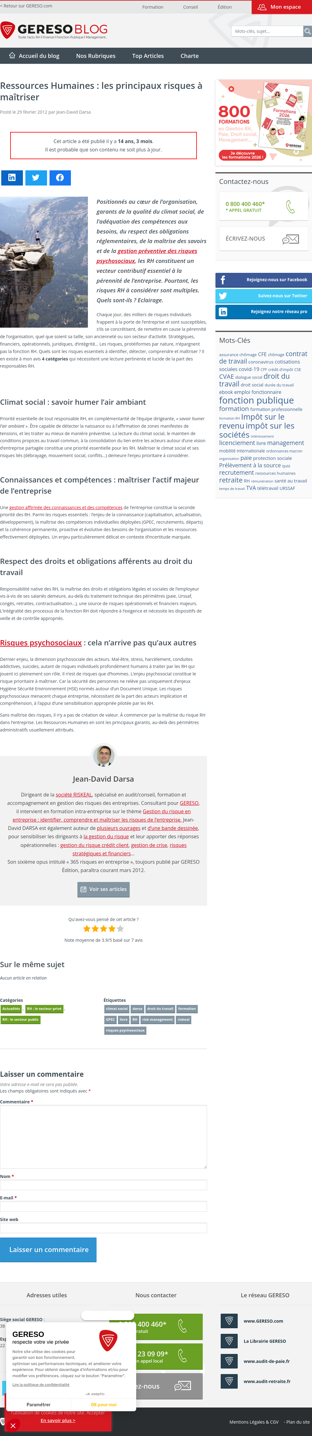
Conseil (190, 7)
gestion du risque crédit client (94, 845)
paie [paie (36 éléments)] (246, 457)
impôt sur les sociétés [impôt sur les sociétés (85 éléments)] (256, 430)
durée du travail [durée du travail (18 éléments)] (279, 385)
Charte (189, 55)
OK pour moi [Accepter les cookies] (103, 1405)
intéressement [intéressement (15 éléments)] (262, 436)
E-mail (8, 1198)
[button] (13, 1425)
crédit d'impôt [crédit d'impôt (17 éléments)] (280, 369)
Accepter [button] (96, 1412)
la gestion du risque (106, 836)
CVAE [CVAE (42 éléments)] (226, 376)
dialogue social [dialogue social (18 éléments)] (248, 377)
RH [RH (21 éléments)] (247, 481)
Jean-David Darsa (73, 112)
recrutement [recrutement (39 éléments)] (236, 472)
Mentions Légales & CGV (254, 1422)
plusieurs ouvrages (119, 828)
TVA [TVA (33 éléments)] (251, 487)
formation (187, 1008)
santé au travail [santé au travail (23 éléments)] (291, 481)
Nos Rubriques (95, 55)
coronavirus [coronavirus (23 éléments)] (260, 362)
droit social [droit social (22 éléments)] (252, 385)
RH (134, 1019)
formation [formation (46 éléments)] (234, 408)
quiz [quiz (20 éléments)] (286, 466)
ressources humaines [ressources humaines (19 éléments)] (275, 473)
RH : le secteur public (20, 1019)
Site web (9, 1219)
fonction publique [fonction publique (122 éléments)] (256, 400)
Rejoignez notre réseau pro (263, 312)
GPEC (110, 1019)
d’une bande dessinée (173, 828)
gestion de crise (149, 845)
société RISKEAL (74, 794)
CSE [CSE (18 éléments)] (297, 369)
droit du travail (160, 1008)
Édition (225, 7)
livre (124, 1019)
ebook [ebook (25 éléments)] (226, 392)
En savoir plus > (58, 1420)
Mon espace (286, 6)
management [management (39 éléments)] (285, 443)
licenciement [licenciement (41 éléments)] (237, 443)
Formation (152, 7)
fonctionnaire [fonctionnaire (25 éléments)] (266, 392)
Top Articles (148, 55)
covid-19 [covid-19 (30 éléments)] (249, 369)
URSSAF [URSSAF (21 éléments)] (287, 488)
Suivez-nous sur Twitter (263, 296)
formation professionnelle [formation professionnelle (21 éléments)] (276, 409)
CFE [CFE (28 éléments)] (262, 354)
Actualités (11, 1008)
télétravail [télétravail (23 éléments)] (267, 488)
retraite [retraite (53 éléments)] (231, 479)
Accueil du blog (39, 55)
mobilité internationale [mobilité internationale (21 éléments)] (242, 451)
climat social (117, 1008)
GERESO (189, 803)
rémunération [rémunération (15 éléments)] (262, 481)
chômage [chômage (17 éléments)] (276, 354)
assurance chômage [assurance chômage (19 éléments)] (238, 354)
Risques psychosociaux (41, 642)
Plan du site (298, 1422)
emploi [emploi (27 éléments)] (242, 392)
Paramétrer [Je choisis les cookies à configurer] (38, 1405)
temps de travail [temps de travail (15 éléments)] (232, 488)
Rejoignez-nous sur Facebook (263, 280)
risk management (157, 1019)
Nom (7, 1176)
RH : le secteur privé (44, 1008)
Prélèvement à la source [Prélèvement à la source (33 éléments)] (250, 465)
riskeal (183, 1019)
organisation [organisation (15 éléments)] (229, 458)
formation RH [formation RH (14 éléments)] (229, 418)
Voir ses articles (103, 889)
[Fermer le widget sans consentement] (107, 1328)
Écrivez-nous (262, 239)
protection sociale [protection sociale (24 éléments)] (272, 458)
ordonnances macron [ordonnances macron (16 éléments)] (284, 451)
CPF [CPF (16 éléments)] (264, 369)
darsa (137, 1008)
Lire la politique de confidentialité (40, 1384)
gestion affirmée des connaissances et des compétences (65, 507)
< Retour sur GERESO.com (26, 6)
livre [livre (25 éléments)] (261, 443)
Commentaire (16, 1102)
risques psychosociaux (125, 1030)
